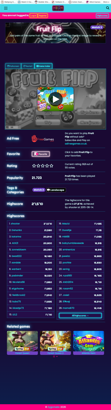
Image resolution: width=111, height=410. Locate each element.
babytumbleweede (73, 243)
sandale (16, 262)
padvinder (17, 275)
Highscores (102, 15)
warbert (16, 269)
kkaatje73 (18, 308)
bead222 (17, 256)
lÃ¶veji (66, 301)
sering (66, 269)
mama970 (68, 308)
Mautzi (66, 223)
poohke (67, 262)
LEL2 (14, 314)
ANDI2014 (68, 282)
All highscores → (80, 315)
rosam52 (68, 288)
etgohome (18, 288)
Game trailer (43, 66)
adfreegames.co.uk (76, 143)
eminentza (69, 249)
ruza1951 (67, 275)
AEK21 (15, 243)
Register (43, 15)
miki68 (66, 236)
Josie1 (66, 295)
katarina (16, 236)
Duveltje (66, 230)
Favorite (40, 154)
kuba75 (16, 301)
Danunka (17, 230)
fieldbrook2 (18, 295)
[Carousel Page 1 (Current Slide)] (54, 356)
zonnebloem (19, 249)
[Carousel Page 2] (57, 356)
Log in (33, 15)
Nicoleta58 (18, 282)
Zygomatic (54, 407)
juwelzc (66, 256)
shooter (15, 223)
